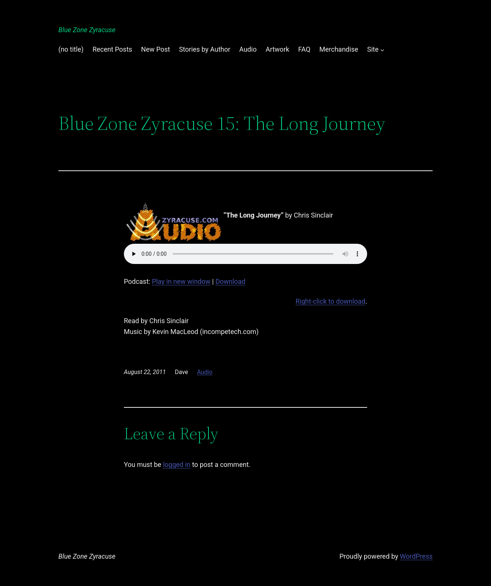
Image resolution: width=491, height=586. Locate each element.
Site (373, 49)
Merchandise (338, 49)
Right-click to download (330, 301)
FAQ (304, 49)
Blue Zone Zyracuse (87, 30)
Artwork (277, 49)
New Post (155, 49)
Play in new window (181, 281)
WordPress (416, 556)
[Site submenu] (382, 50)
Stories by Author (204, 49)
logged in (176, 464)
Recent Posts (112, 49)
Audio (247, 49)
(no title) (70, 49)
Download (231, 281)
